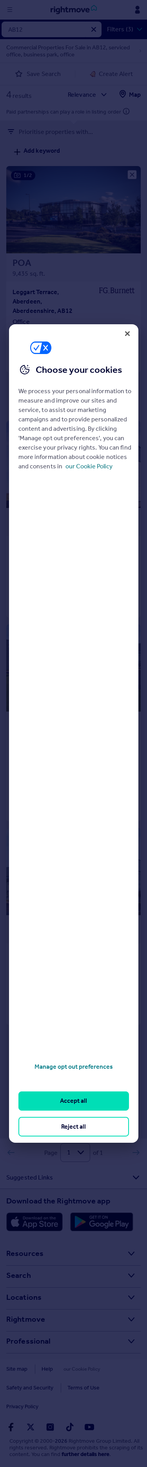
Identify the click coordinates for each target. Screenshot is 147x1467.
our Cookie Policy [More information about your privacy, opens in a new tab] (89, 466)
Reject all (73, 1126)
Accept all (73, 1100)
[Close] (127, 333)
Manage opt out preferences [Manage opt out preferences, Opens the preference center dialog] (73, 1066)
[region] (73, 733)
